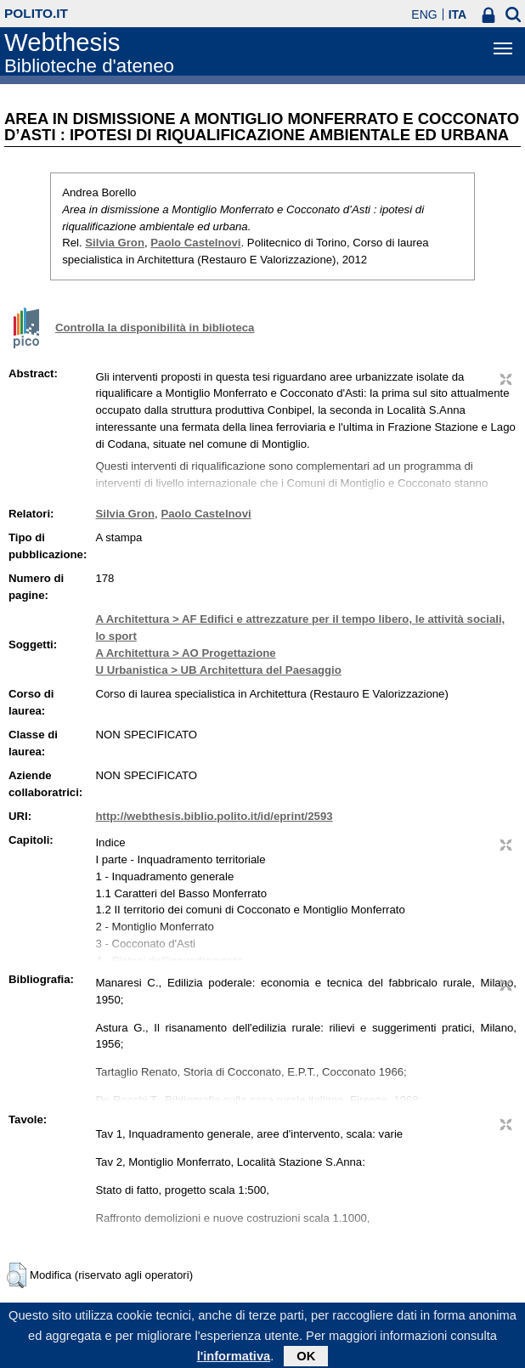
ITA (458, 14)
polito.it (36, 13)
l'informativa (234, 1360)
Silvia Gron (114, 242)
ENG (424, 14)
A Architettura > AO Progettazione (185, 653)
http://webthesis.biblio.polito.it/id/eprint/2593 (213, 816)
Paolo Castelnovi (195, 242)
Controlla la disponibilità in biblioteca (154, 327)
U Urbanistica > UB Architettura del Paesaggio (218, 670)
